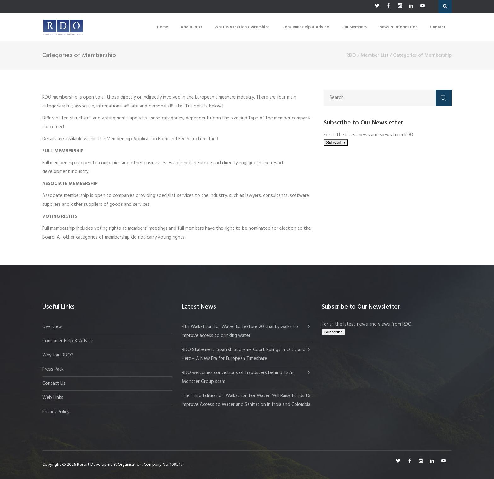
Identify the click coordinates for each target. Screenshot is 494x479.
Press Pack (53, 369)
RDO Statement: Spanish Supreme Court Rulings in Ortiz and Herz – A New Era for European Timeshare (244, 354)
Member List (374, 55)
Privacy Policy (55, 412)
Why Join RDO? (57, 355)
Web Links (52, 397)
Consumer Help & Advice (67, 341)
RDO (351, 55)
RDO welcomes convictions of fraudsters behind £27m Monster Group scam (238, 377)
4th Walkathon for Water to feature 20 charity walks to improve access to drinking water (240, 331)
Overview (52, 327)
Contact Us (54, 383)
